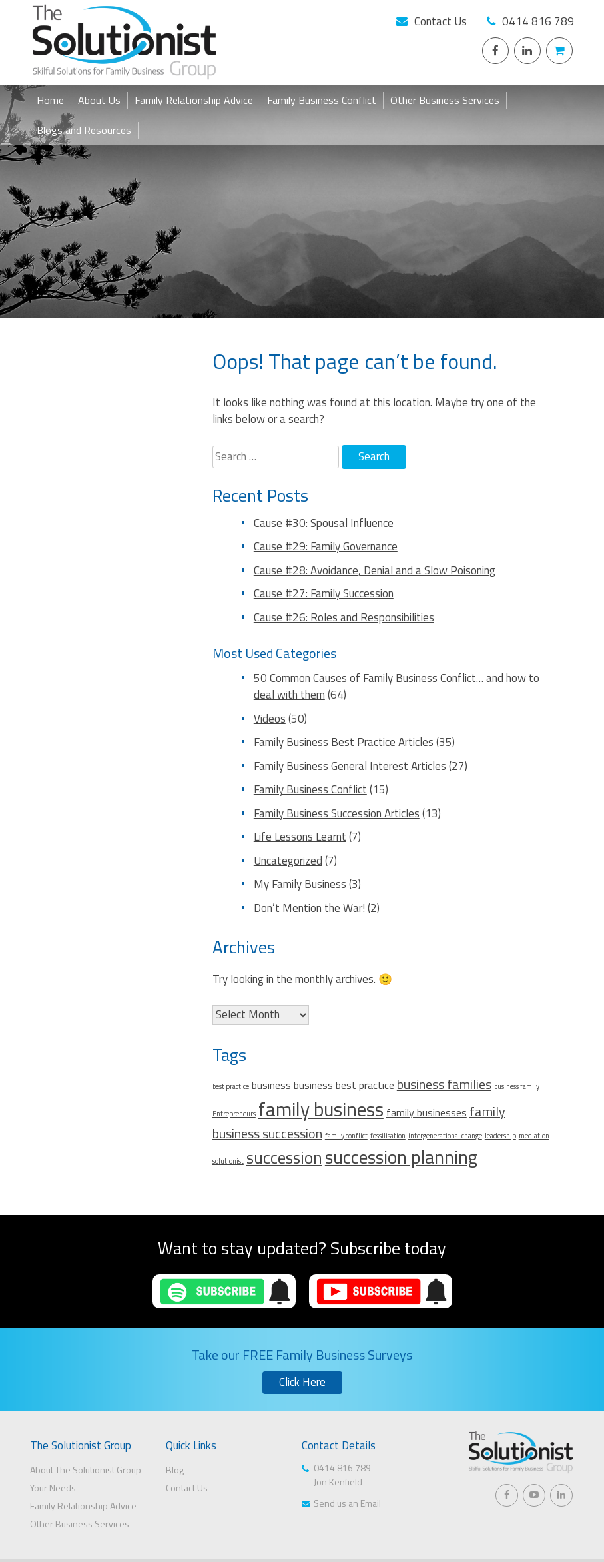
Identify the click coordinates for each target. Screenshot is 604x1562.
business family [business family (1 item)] (516, 1086)
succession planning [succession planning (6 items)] (401, 1157)
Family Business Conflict (321, 100)
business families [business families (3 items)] (444, 1084)
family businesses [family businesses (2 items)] (426, 1112)
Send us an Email (347, 1503)
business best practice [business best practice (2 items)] (344, 1085)
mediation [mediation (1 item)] (534, 1135)
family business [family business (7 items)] (321, 1109)
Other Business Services (444, 100)
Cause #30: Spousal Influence (324, 523)
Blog (175, 1470)
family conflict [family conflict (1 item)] (346, 1135)
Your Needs (53, 1488)
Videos (270, 718)
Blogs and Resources (84, 130)
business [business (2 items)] (271, 1085)
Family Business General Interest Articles (350, 766)
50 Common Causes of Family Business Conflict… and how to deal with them (396, 686)
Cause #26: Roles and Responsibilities (344, 617)
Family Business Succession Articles (337, 813)
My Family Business (300, 884)
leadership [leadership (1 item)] (500, 1135)
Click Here (302, 1382)
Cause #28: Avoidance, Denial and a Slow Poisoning (374, 570)
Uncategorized (288, 860)
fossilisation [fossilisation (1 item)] (388, 1135)
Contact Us (440, 21)
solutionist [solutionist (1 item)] (228, 1161)
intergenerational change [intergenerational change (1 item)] (445, 1135)
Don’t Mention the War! (309, 908)
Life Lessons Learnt (300, 836)
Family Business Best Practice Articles (344, 742)
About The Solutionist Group (85, 1470)
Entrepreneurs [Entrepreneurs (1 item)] (234, 1113)
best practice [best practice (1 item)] (230, 1086)
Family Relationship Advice (194, 100)
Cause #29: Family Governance (326, 546)
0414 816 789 (538, 21)
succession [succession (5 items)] (284, 1157)
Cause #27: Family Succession (324, 593)
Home (50, 100)
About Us (99, 100)
